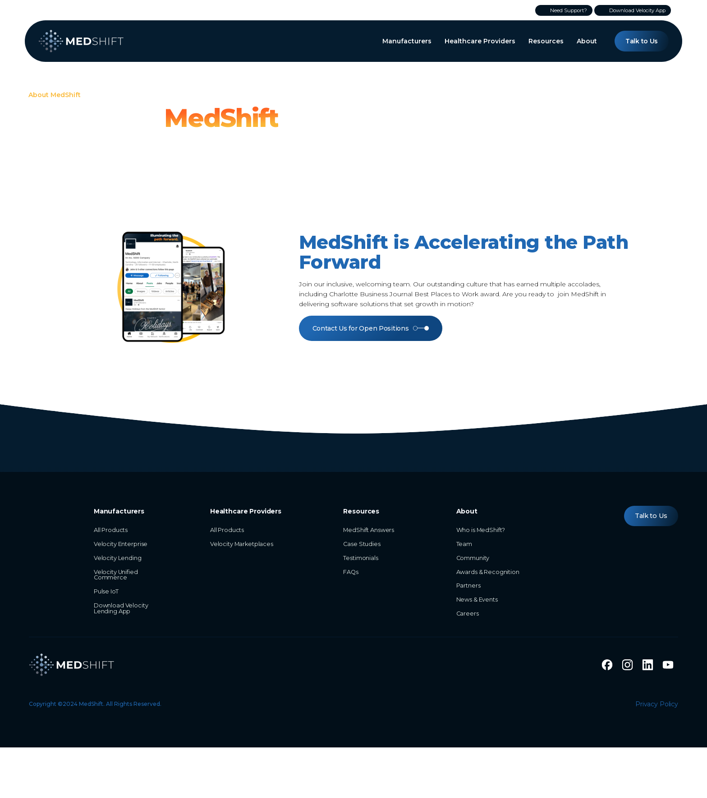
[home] (81, 41)
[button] (407, 41)
